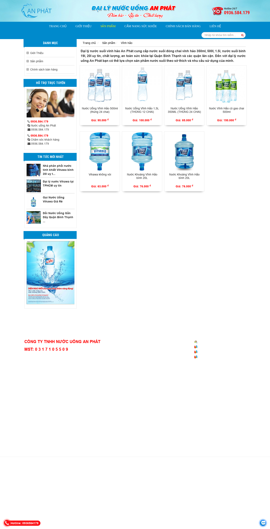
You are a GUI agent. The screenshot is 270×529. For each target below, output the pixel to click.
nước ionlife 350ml (60, 475)
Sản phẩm (107, 26)
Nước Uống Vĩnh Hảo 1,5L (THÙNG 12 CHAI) (142, 110)
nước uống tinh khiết (45, 471)
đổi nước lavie (210, 495)
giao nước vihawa (116, 519)
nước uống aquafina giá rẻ (185, 491)
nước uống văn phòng (119, 507)
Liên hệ (215, 26)
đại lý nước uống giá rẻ (204, 479)
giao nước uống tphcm (183, 499)
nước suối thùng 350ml (117, 495)
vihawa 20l (135, 519)
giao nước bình (140, 515)
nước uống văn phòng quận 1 (53, 507)
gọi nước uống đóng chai (230, 487)
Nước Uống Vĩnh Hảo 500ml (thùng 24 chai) (100, 110)
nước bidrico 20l (208, 483)
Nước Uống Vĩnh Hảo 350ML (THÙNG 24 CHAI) (184, 110)
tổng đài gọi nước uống (63, 491)
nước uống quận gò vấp (199, 503)
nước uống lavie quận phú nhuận (161, 503)
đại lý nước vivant (99, 511)
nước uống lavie (213, 491)
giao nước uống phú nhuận (220, 507)
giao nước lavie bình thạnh (134, 483)
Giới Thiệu (83, 26)
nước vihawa (122, 487)
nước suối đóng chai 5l (137, 479)
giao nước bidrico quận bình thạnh (174, 483)
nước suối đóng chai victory (97, 491)
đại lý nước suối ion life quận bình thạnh (220, 471)
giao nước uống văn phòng (171, 479)
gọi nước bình (120, 515)
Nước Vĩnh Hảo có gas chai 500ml (226, 110)
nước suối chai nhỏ (190, 511)
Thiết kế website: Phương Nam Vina (146, 525)
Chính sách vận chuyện (152, 346)
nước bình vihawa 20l (36, 487)
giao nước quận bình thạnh (152, 507)
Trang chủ (58, 26)
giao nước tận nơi (36, 491)
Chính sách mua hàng (151, 340)
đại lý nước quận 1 (101, 503)
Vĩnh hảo (126, 43)
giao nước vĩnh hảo (232, 515)
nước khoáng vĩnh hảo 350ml (78, 471)
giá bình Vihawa (154, 519)
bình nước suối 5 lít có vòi (41, 483)
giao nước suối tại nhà (153, 499)
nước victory (158, 491)
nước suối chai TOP (233, 495)
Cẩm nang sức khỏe (141, 26)
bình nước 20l (170, 487)
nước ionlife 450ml (35, 475)
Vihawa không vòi (100, 174)
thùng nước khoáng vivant (76, 483)
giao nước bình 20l (93, 499)
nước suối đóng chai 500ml (71, 479)
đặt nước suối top (215, 511)
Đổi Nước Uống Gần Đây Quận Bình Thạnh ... (58, 217)
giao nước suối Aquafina (122, 499)
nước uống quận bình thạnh (182, 495)
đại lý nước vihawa (232, 483)
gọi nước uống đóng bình (197, 487)
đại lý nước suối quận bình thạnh (50, 495)
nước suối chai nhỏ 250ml (132, 491)
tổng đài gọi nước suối (86, 495)
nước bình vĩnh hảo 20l (148, 471)
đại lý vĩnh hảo (208, 515)
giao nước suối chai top (127, 511)
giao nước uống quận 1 (88, 507)
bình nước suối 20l (232, 479)
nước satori (56, 511)
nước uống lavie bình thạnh (69, 487)
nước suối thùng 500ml (148, 495)
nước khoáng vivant (35, 499)
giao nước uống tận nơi (184, 475)
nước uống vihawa (163, 515)
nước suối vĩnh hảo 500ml (115, 471)
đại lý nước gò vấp (76, 515)
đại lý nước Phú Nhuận (44, 503)
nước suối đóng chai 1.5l (105, 479)
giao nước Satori (75, 511)
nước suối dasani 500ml (152, 475)
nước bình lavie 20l (101, 487)
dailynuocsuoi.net (112, 525)
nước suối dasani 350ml (120, 475)
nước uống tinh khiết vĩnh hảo (220, 475)
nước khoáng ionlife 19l (88, 475)
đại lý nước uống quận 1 (186, 507)
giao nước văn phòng (74, 503)
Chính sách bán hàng (183, 26)
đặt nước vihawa (187, 515)
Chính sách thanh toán (151, 352)
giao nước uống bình (213, 499)
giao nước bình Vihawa (64, 499)
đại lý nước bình (99, 515)
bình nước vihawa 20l (146, 487)
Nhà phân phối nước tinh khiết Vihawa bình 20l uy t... (58, 169)
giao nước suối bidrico (179, 471)
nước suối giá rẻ (105, 483)
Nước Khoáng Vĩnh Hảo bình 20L (142, 176)
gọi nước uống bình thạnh (159, 511)
